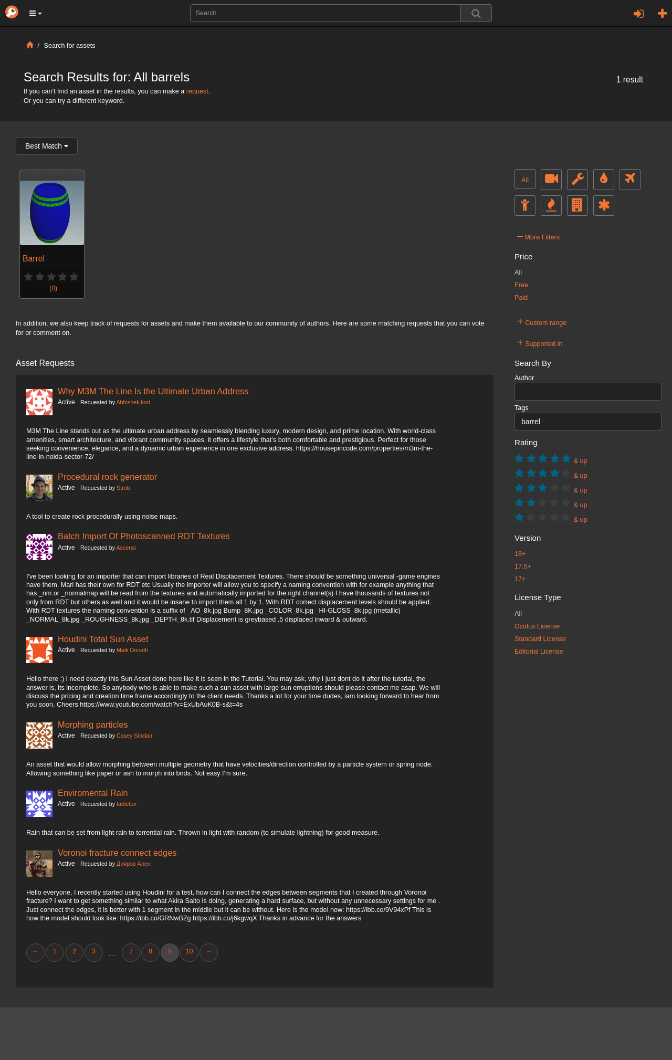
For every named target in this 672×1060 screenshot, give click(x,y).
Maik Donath (132, 650)
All (525, 180)
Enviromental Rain (93, 792)
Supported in (540, 342)
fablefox (126, 804)
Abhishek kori (133, 402)
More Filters (538, 236)
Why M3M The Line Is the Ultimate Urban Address (153, 391)
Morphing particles (93, 724)
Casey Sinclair (134, 735)
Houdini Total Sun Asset (103, 639)
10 (189, 951)
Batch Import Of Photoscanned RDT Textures (144, 536)
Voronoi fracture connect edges (117, 852)
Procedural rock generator (107, 476)
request (197, 91)
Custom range (541, 321)
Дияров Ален (134, 863)
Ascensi (125, 547)
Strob (123, 488)
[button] (36, 13)
